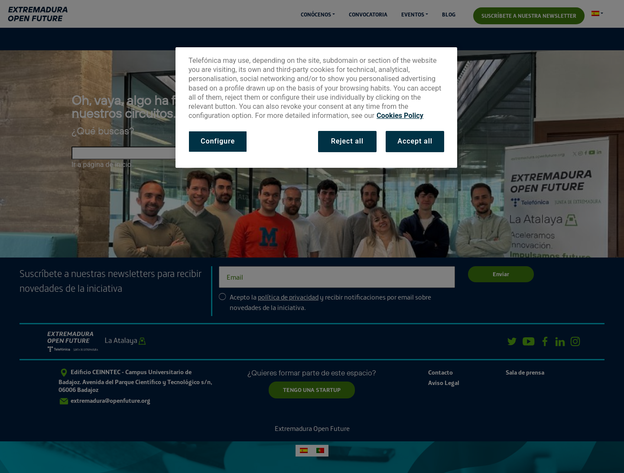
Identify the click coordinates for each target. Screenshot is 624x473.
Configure (218, 141)
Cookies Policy (400, 115)
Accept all (414, 141)
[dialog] (316, 107)
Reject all (347, 141)
